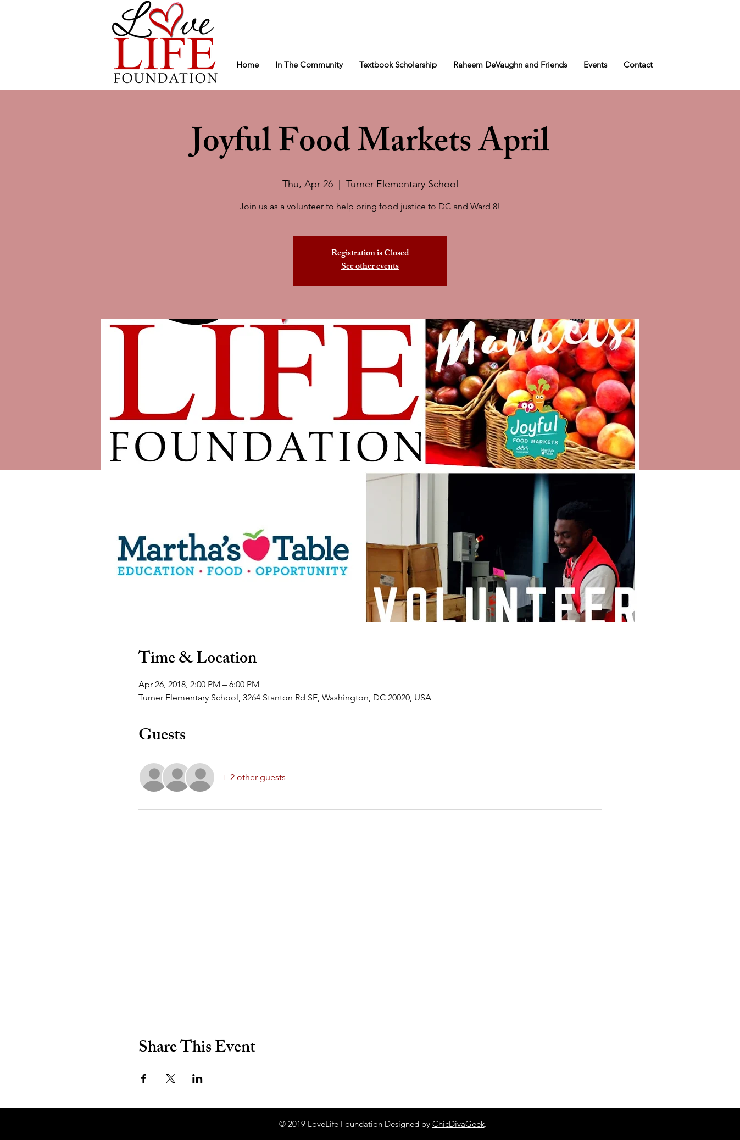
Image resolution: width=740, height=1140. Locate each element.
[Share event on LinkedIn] (197, 1078)
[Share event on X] (170, 1078)
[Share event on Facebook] (143, 1078)
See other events (370, 267)
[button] (309, 65)
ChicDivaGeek (458, 1124)
